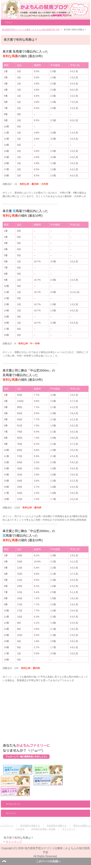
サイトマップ (68, 829)
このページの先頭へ (48, 861)
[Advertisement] (45, 709)
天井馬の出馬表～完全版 (43, 829)
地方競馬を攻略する (30, 825)
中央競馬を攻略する (57, 825)
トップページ (6, 825)
